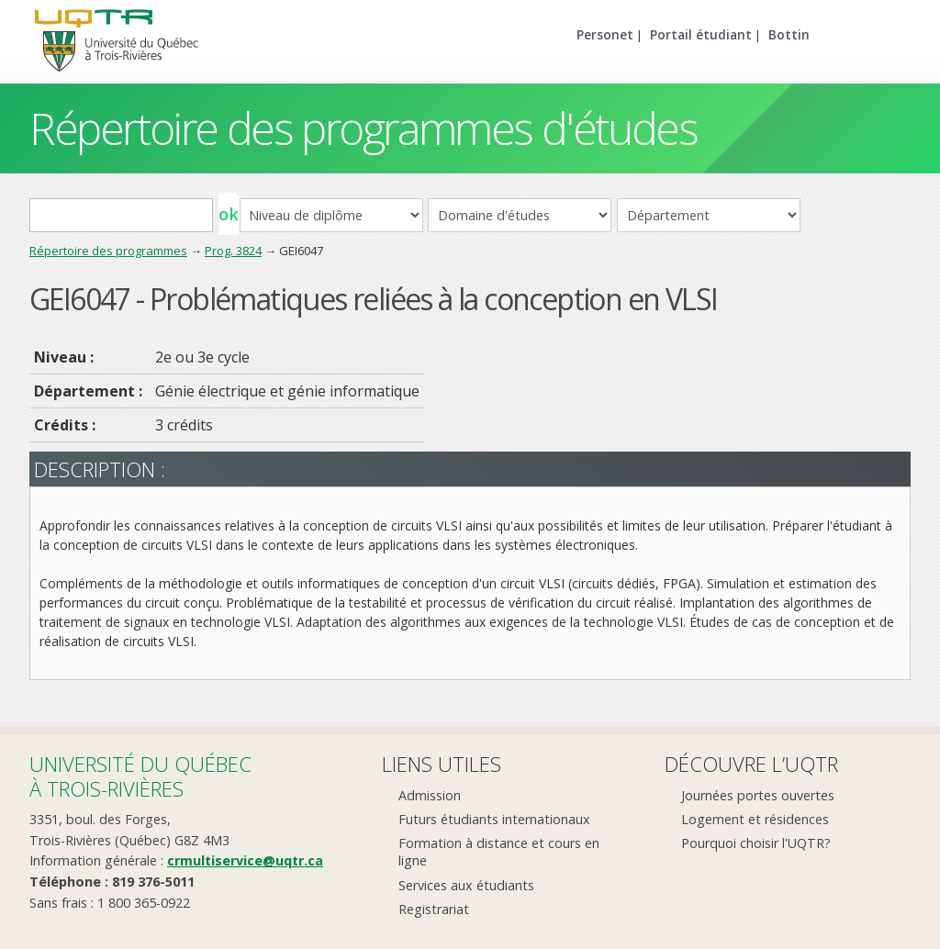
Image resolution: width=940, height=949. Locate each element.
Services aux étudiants (466, 885)
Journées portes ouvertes (757, 795)
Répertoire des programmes (108, 250)
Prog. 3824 (233, 250)
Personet (604, 34)
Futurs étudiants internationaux (494, 819)
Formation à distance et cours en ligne (498, 851)
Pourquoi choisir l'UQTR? (756, 843)
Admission (429, 795)
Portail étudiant (701, 34)
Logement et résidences (755, 819)
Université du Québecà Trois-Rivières (140, 776)
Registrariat (433, 909)
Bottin (789, 34)
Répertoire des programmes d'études (363, 128)
